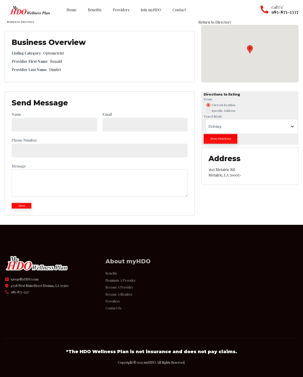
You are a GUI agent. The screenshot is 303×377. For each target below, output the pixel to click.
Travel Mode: (213, 116)
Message (19, 166)
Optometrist (53, 53)
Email (107, 114)
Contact (179, 9)
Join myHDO (151, 9)
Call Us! (277, 7)
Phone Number (24, 140)
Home (71, 9)
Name (16, 114)
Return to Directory (214, 22)
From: (208, 99)
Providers (121, 9)
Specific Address (220, 110)
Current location (220, 105)
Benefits (94, 9)
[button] (250, 49)
